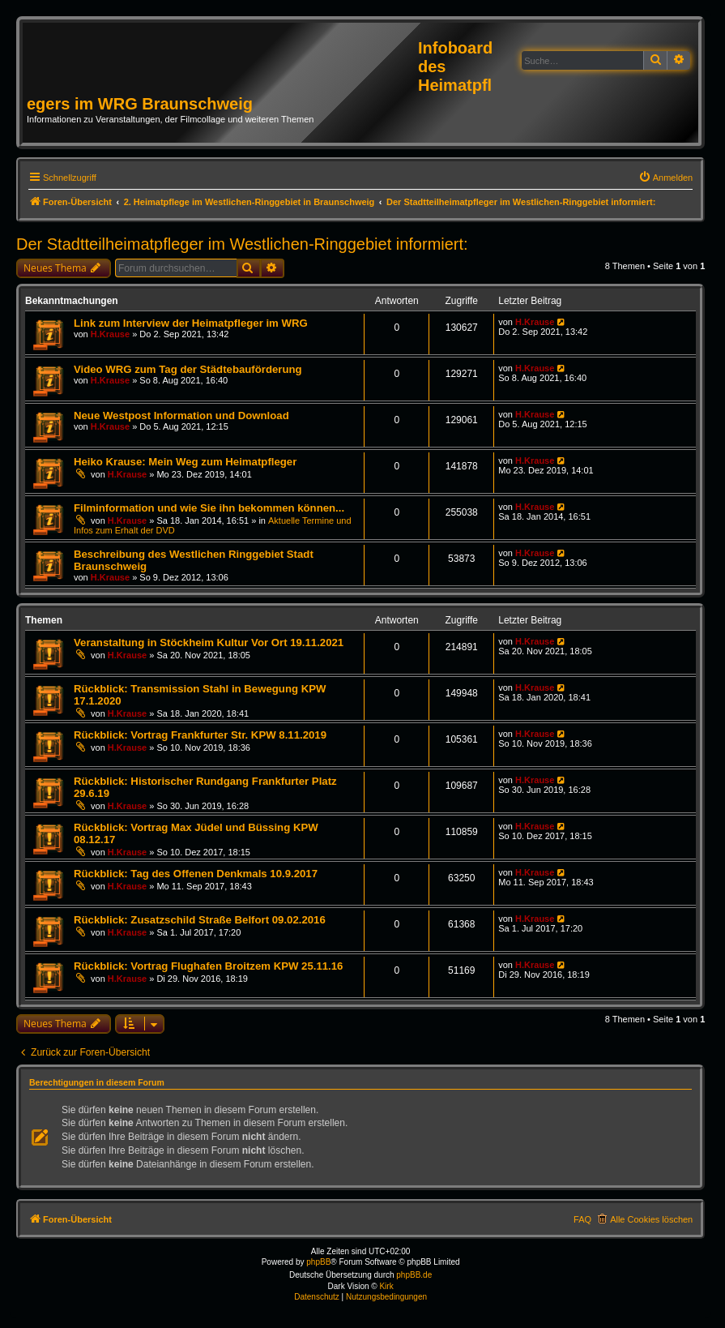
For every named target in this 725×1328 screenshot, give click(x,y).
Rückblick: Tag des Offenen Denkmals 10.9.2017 (196, 873)
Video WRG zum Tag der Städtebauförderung (188, 369)
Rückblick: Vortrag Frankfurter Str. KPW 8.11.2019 (200, 735)
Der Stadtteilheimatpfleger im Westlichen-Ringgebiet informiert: (242, 244)
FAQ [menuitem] (582, 1219)
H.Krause (110, 334)
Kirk (386, 1286)
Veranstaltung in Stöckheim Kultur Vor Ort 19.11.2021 (208, 642)
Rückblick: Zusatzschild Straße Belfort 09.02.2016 (200, 920)
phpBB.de (414, 1274)
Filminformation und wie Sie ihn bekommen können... (209, 508)
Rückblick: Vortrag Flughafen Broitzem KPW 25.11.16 (208, 966)
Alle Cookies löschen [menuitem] (651, 1219)
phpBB (318, 1261)
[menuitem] (665, 177)
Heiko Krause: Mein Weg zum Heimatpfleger (185, 462)
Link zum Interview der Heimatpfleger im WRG (191, 323)
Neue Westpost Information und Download (181, 415)
